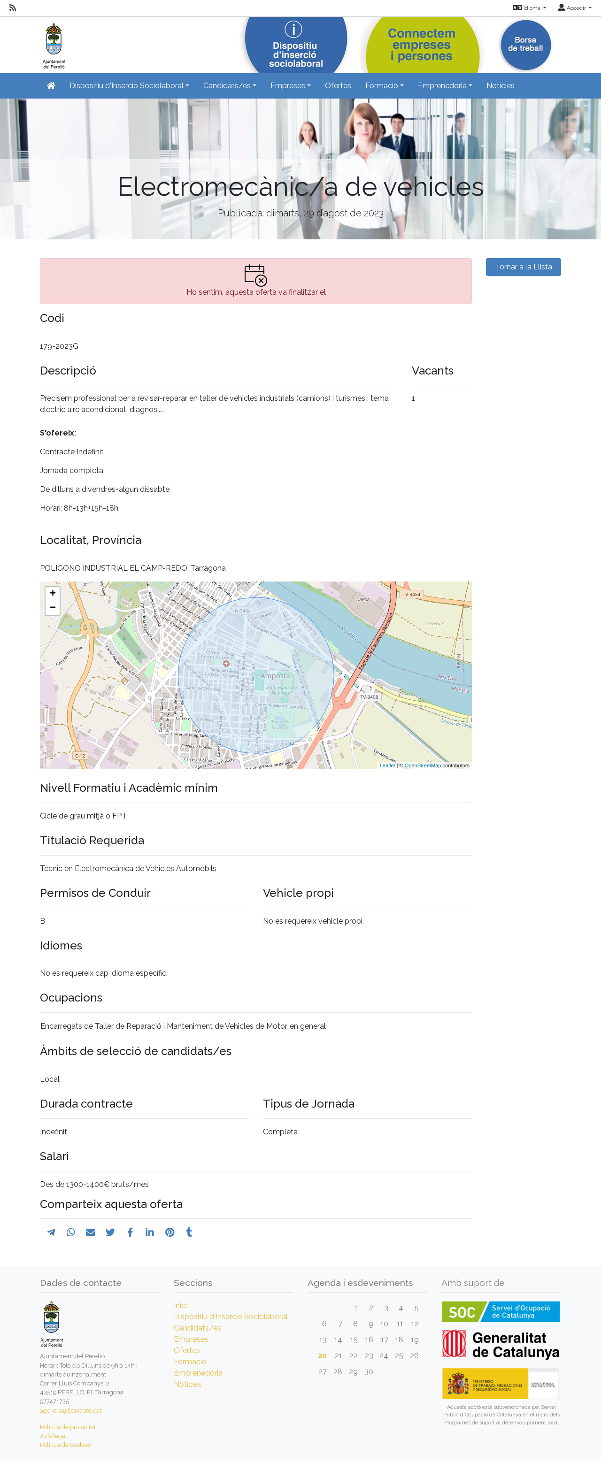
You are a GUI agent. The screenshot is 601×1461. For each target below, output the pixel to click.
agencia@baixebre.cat (70, 1410)
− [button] (53, 608)
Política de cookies (65, 1444)
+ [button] (53, 594)
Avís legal (53, 1435)
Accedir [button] (572, 8)
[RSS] (12, 8)
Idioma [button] (527, 8)
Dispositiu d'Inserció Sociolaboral (231, 1316)
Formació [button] (381, 85)
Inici (180, 1305)
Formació (190, 1361)
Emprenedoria (198, 1373)
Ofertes (338, 85)
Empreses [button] (287, 85)
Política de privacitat (68, 1426)
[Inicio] (53, 42)
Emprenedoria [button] (442, 85)
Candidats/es (197, 1327)
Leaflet (387, 765)
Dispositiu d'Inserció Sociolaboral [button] (126, 85)
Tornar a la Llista (523, 266)
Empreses (191, 1339)
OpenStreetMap (423, 765)
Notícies (500, 85)
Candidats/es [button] (227, 85)
